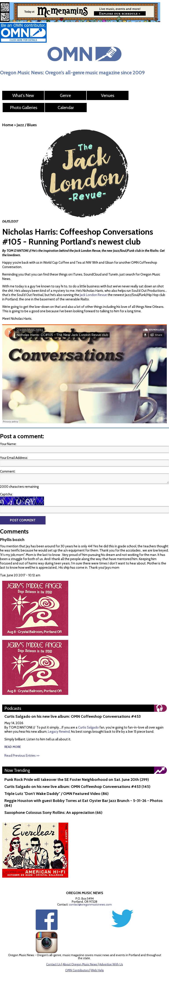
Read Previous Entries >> (21, 756)
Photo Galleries (23, 107)
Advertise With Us (111, 964)
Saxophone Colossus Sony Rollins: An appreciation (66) (53, 812)
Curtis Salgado (88, 727)
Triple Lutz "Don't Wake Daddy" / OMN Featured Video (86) (56, 793)
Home (7, 124)
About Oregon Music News (80, 964)
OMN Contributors (77, 970)
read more (12, 747)
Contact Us (53, 964)
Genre (65, 95)
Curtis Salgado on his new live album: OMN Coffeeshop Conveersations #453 (72, 716)
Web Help (97, 970)
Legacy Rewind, (59, 732)
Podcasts (12, 708)
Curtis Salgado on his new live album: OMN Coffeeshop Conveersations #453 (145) (77, 786)
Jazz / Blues (27, 124)
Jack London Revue (93, 295)
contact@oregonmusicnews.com (90, 904)
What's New (23, 95)
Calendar (66, 107)
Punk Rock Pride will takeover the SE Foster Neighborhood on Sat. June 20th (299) (76, 779)
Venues (107, 95)
